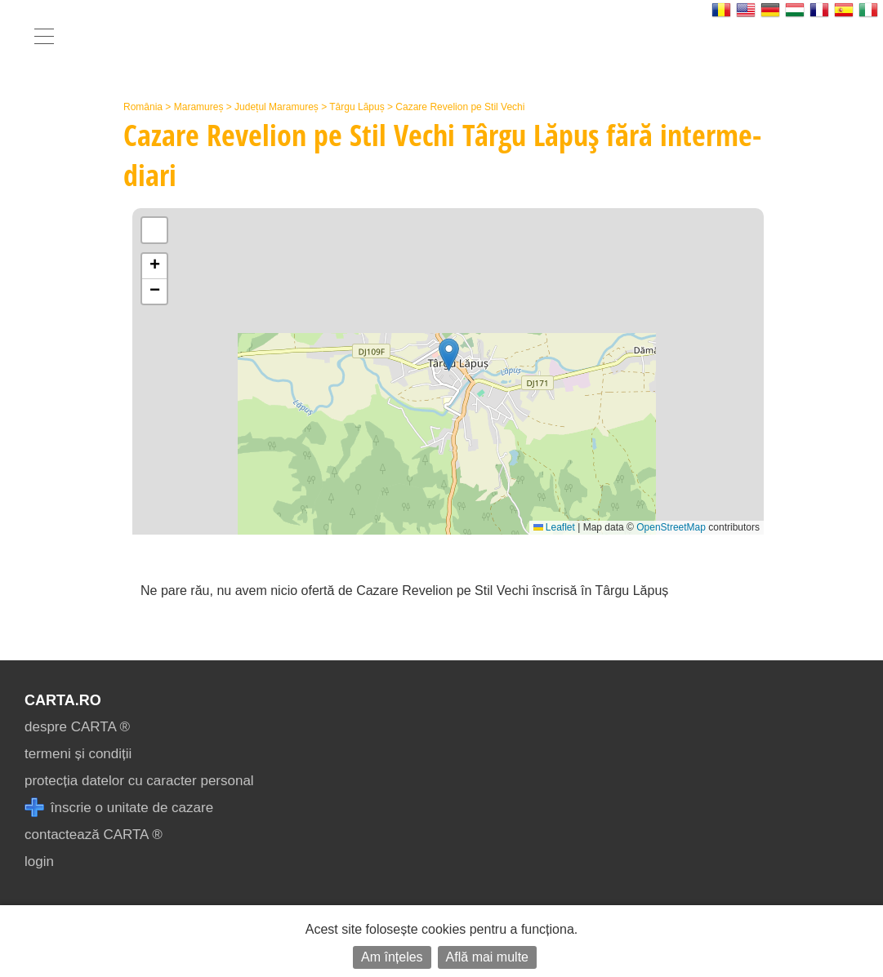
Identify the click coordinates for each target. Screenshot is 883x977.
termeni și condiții (78, 754)
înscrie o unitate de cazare (119, 807)
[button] (449, 354)
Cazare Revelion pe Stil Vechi (459, 107)
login (39, 861)
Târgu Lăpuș (356, 107)
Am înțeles (392, 957)
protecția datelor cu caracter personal (139, 780)
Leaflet (554, 527)
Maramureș (199, 107)
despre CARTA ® (77, 727)
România (143, 107)
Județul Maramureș (276, 107)
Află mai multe (487, 957)
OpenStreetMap (671, 527)
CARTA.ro (63, 700)
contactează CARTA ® (94, 834)
